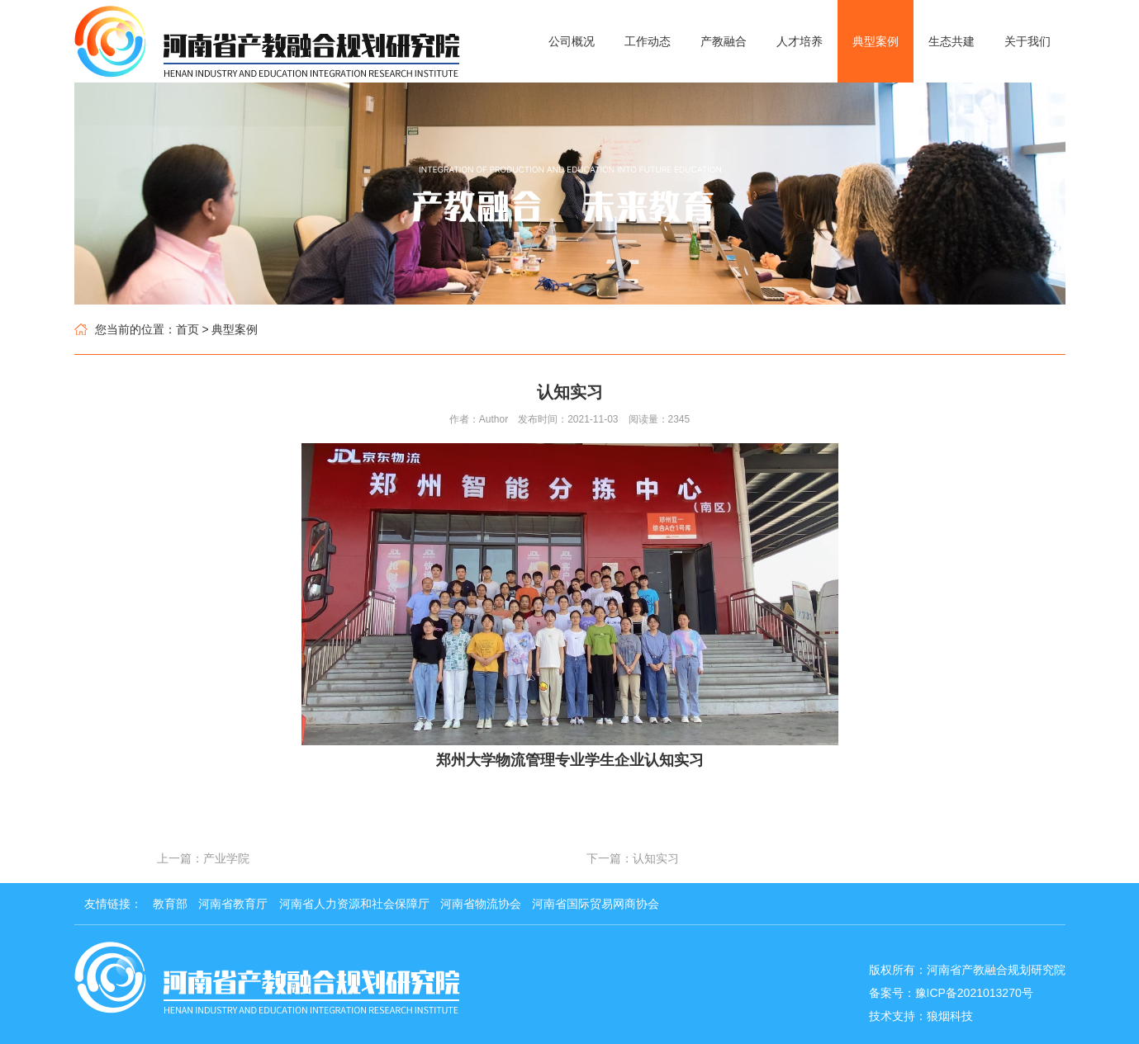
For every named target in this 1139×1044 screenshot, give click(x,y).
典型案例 (875, 41)
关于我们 (1027, 41)
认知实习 (656, 858)
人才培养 (799, 41)
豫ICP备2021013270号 (974, 992)
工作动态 (647, 41)
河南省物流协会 (480, 903)
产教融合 (723, 41)
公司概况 (571, 41)
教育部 (170, 903)
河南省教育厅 (233, 903)
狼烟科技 (950, 1016)
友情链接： (113, 903)
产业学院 (226, 858)
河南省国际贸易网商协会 (595, 903)
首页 (187, 329)
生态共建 (951, 41)
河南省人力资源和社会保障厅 (354, 903)
